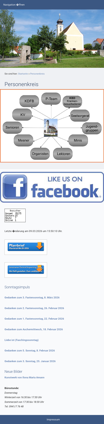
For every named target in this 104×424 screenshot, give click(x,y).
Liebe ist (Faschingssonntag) (22, 340)
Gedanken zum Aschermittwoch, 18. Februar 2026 (34, 329)
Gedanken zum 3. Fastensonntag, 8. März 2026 (32, 297)
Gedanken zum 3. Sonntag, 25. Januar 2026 (30, 361)
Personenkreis (37, 73)
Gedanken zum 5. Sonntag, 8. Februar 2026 (30, 350)
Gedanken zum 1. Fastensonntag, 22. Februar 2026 (34, 318)
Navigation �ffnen (14, 4)
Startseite (23, 73)
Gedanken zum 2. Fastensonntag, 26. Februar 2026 (34, 308)
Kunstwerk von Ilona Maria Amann (24, 377)
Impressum (53, 419)
